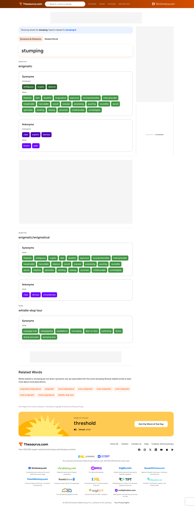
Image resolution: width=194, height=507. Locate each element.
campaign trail (30, 331)
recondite (104, 104)
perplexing (79, 104)
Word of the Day (81, 418)
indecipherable (110, 98)
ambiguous (29, 87)
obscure (52, 87)
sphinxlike (28, 110)
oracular (66, 104)
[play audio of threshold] (75, 429)
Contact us (136, 444)
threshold (85, 423)
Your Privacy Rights (121, 503)
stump (118, 331)
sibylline (37, 270)
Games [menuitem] (102, 4)
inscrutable (44, 104)
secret (115, 104)
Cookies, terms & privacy (163, 444)
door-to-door (92, 331)
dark (38, 98)
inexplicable (29, 104)
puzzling (92, 104)
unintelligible (94, 110)
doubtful (47, 98)
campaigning (47, 331)
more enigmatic (85, 389)
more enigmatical (66, 389)
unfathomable (78, 110)
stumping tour (49, 337)
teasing (51, 110)
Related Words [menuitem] (51, 39)
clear (26, 134)
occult (55, 104)
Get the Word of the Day (151, 424)
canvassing (77, 331)
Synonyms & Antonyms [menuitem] (30, 39)
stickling (40, 110)
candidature (62, 331)
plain (36, 145)
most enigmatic (122, 389)
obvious (46, 134)
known (27, 145)
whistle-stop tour (66, 395)
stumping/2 (70, 30)
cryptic (41, 87)
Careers (124, 444)
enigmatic (49, 389)
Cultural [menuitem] (112, 4)
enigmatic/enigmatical (30, 389)
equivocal (74, 98)
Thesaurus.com (30, 4)
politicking (106, 331)
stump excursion (31, 337)
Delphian (28, 98)
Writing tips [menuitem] (124, 4)
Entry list (114, 444)
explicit (35, 134)
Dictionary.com (163, 4)
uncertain (63, 110)
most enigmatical (46, 395)
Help (146, 444)
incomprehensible (91, 98)
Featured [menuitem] (92, 4)
